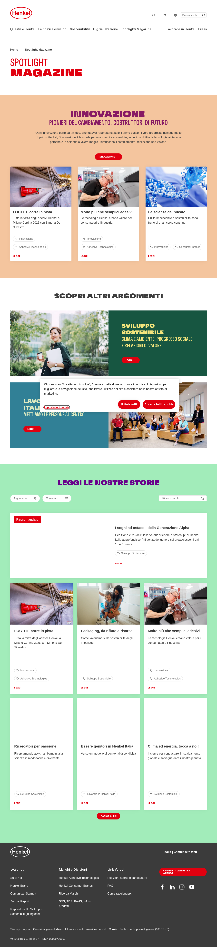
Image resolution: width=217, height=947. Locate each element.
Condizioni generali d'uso (47, 929)
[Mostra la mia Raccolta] (164, 15)
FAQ (110, 885)
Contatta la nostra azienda (176, 872)
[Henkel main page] (21, 13)
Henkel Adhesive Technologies (79, 877)
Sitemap (15, 929)
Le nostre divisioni (52, 29)
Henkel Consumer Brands (76, 885)
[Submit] (203, 15)
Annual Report (19, 901)
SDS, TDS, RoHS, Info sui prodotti (76, 904)
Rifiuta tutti (129, 404)
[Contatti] (153, 15)
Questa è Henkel (23, 29)
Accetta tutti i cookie (159, 404)
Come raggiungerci (119, 893)
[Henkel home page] (14, 49)
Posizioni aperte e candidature (127, 877)
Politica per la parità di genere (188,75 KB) (144, 929)
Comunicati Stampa (23, 893)
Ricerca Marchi (69, 893)
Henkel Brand (19, 885)
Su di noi (16, 877)
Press (202, 29)
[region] (109, 395)
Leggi (16, 256)
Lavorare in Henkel (181, 29)
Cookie (113, 929)
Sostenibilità (80, 29)
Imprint (27, 929)
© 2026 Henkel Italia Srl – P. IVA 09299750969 (37, 939)
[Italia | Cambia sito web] (175, 15)
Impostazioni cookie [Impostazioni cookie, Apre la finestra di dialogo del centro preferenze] (56, 407)
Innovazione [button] (107, 157)
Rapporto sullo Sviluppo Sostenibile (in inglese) (25, 912)
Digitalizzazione (105, 29)
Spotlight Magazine (135, 29)
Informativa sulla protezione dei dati (85, 929)
